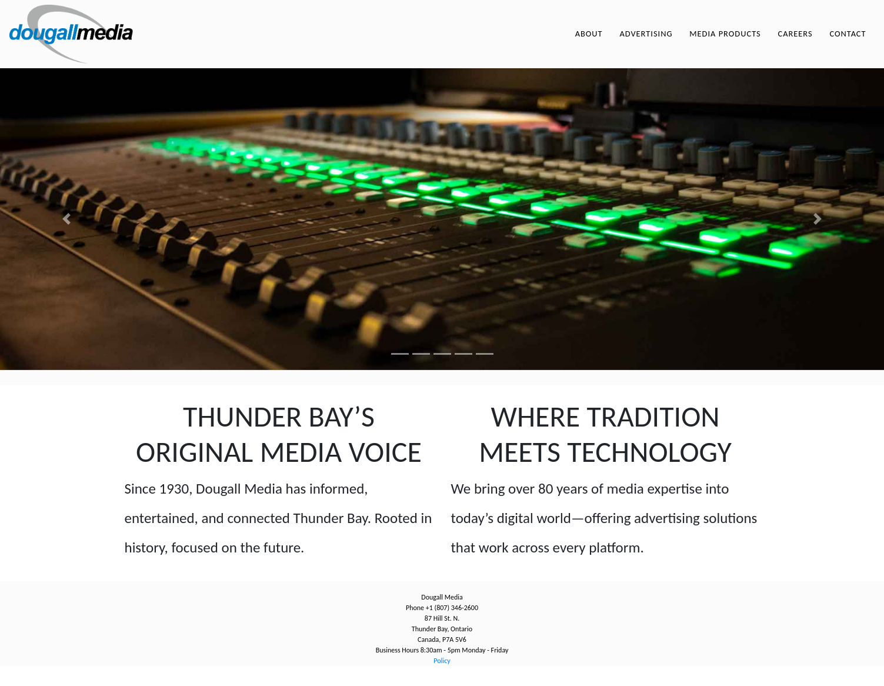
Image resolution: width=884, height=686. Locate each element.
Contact (847, 43)
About (589, 43)
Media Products (724, 43)
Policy (441, 681)
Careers (795, 43)
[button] (66, 239)
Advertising (645, 43)
